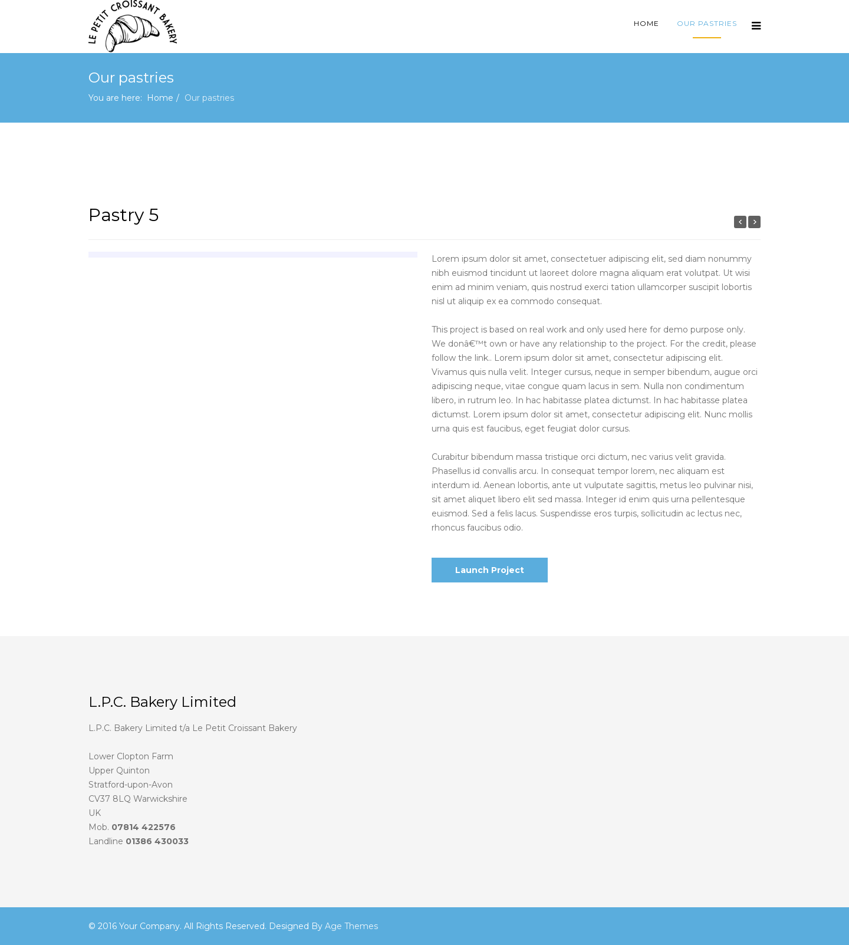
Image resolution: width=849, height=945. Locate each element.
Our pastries (707, 23)
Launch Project (489, 570)
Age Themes (351, 926)
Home (646, 23)
